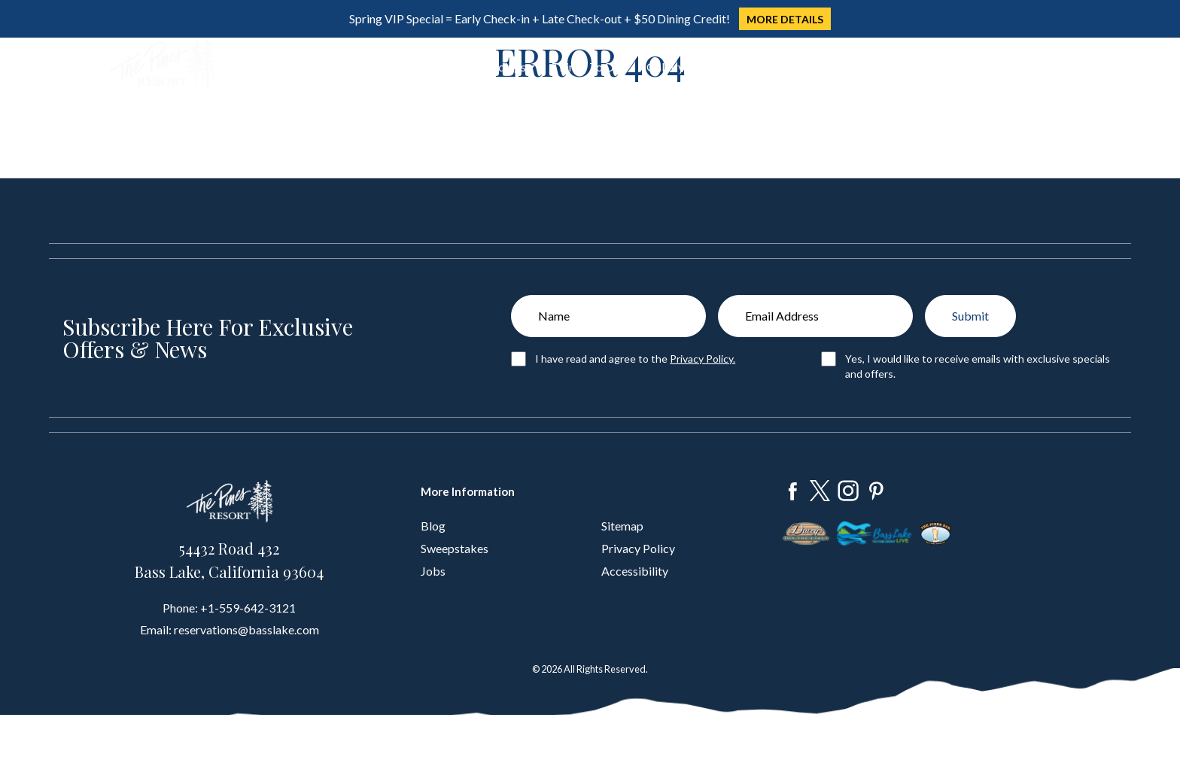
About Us (725, 66)
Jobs (433, 571)
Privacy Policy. (702, 358)
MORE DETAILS (785, 19)
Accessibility (634, 571)
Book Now (1015, 64)
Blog (433, 525)
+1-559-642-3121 (248, 607)
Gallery (665, 66)
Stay (335, 66)
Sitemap (622, 525)
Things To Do (586, 66)
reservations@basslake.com (246, 629)
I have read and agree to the (635, 358)
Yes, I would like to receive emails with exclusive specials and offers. (977, 366)
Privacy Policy (638, 548)
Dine (384, 66)
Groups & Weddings (474, 66)
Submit (970, 316)
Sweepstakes (454, 548)
